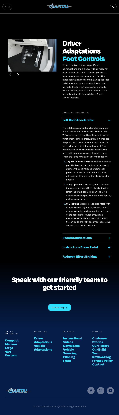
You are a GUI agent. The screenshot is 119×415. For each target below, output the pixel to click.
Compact (12, 340)
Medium (11, 344)
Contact (98, 364)
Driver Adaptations (43, 340)
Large (9, 348)
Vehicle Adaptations (43, 347)
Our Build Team (99, 351)
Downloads (71, 345)
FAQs (67, 360)
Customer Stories (99, 340)
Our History (100, 345)
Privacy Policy (102, 360)
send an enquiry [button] (59, 307)
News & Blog (101, 357)
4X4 (8, 351)
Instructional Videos (72, 340)
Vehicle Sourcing (69, 351)
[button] (87, 120)
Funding (69, 357)
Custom (11, 355)
